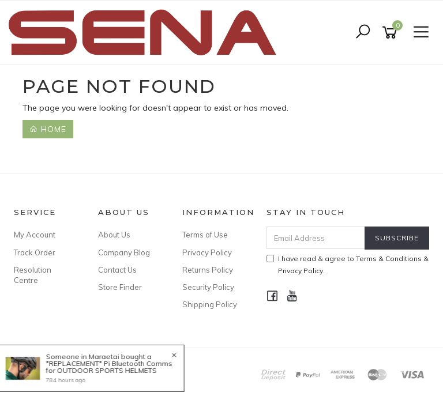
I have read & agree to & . (347, 264)
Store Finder (120, 287)
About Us (114, 234)
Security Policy (208, 287)
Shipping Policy (209, 304)
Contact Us (117, 269)
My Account (34, 234)
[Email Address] (316, 238)
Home (47, 129)
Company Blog (124, 252)
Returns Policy (207, 269)
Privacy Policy (207, 252)
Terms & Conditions (389, 258)
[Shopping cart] (391, 32)
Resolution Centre (32, 275)
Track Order (34, 252)
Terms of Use (205, 234)
